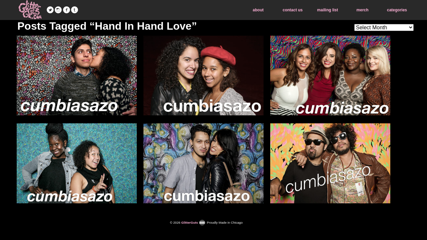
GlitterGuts (30, 10)
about (258, 10)
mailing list (327, 10)
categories (397, 10)
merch (363, 10)
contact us (293, 10)
